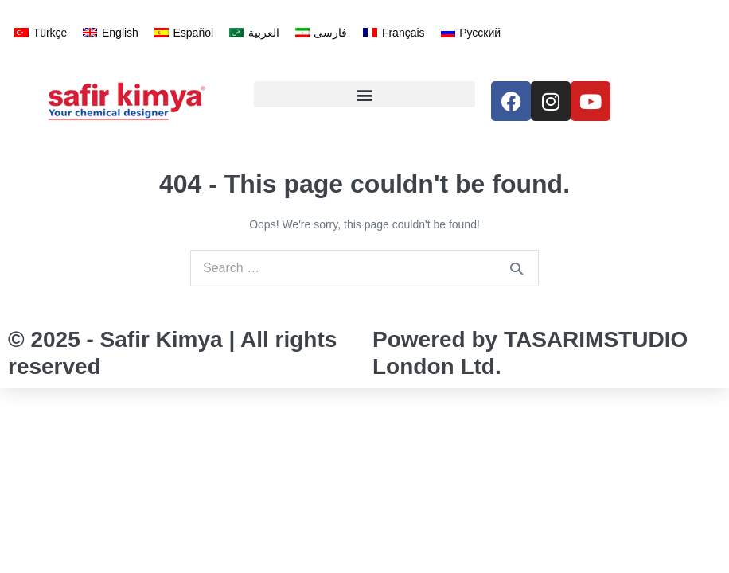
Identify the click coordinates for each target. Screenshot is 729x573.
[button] (365, 94)
